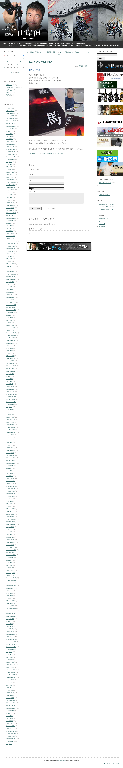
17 (20, 64)
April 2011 (9, 567)
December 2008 (11, 639)
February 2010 (10, 603)
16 (17, 64)
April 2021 (9, 261)
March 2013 (10, 509)
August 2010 (10, 588)
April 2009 (9, 629)
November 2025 (11, 121)
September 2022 (11, 218)
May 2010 (9, 595)
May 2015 (9, 442)
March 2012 (10, 539)
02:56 (43, 153)
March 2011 (10, 570)
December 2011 (11, 547)
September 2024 (11, 156)
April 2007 (9, 690)
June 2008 (9, 654)
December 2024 (11, 149)
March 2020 (10, 294)
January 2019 (10, 330)
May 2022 (9, 228)
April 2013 (9, 506)
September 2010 (11, 585)
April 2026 (9, 108)
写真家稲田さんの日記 (106, 204)
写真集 (8, 95)
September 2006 (11, 708)
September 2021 (11, 248)
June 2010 (9, 593)
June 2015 (9, 440)
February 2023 (10, 205)
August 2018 (10, 343)
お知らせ (9, 90)
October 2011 (10, 552)
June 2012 (9, 532)
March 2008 (10, 662)
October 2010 (10, 583)
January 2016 (10, 422)
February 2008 (10, 664)
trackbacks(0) (59, 153)
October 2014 (10, 460)
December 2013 (11, 486)
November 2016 (11, 396)
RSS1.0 (101, 221)
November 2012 (11, 519)
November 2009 (11, 611)
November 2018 (11, 335)
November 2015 (11, 427)
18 (23, 64)
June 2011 (9, 562)
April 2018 (9, 353)
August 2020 (10, 282)
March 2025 (10, 141)
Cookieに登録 (50, 211)
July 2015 (9, 437)
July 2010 (9, 590)
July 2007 (9, 682)
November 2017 (11, 366)
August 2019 (10, 312)
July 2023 (9, 192)
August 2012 (10, 527)
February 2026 (10, 113)
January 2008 (10, 667)
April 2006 (9, 721)
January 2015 (10, 453)
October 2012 (10, 521)
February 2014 (10, 481)
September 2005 (11, 738)
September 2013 (11, 493)
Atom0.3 (102, 224)
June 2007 (9, 685)
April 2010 (9, 598)
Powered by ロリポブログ (107, 226)
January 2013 (10, 514)
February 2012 (10, 542)
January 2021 (10, 269)
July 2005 (9, 744)
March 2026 (10, 111)
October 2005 (10, 736)
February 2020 (10, 297)
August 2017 (10, 374)
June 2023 (9, 195)
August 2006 (10, 710)
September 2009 (11, 616)
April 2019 (9, 322)
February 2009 (10, 634)
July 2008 (9, 652)
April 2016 (9, 414)
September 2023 (11, 187)
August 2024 (10, 159)
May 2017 (9, 381)
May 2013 (9, 504)
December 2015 (11, 424)
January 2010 (10, 606)
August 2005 (10, 741)
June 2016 (9, 409)
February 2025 (10, 144)
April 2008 (9, 659)
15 (14, 64)
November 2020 (11, 274)
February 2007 (10, 695)
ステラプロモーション (106, 206)
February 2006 (10, 726)
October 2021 (10, 246)
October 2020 (10, 276)
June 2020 (9, 287)
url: (30, 186)
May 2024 (9, 167)
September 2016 (11, 402)
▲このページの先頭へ (111, 763)
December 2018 (11, 333)
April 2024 (9, 169)
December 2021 (11, 241)
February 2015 (10, 450)
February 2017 (10, 389)
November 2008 (11, 641)
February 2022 (10, 236)
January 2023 (10, 208)
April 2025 (9, 139)
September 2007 (11, 677)
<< (11, 72)
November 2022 (11, 213)
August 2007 (10, 680)
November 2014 (11, 458)
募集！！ (9, 92)
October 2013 (10, 491)
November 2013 (11, 488)
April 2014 (9, 476)
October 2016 (10, 399)
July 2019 (9, 315)
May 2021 (9, 259)
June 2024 (9, 164)
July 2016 (9, 407)
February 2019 (10, 327)
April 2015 (9, 445)
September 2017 (11, 371)
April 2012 (9, 537)
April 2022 (9, 231)
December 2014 (11, 455)
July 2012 (9, 529)
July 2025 (9, 131)
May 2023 (9, 197)
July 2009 (9, 621)
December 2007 (11, 669)
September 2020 (11, 279)
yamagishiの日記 (11, 87)
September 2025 (11, 126)
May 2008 (9, 657)
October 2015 (10, 430)
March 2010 (10, 601)
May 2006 (9, 718)
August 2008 (10, 649)
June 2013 (9, 501)
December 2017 (11, 363)
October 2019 (10, 307)
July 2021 (9, 253)
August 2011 (10, 557)
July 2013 (9, 498)
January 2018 (10, 361)
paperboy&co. (62, 760)
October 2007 (10, 675)
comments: (32, 192)
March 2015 (10, 447)
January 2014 (10, 483)
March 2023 (10, 202)
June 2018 (9, 348)
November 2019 (11, 305)
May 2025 (9, 136)
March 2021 (10, 264)
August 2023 (10, 190)
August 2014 (10, 465)
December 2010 (11, 578)
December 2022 (11, 210)
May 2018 (9, 350)
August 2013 (10, 496)
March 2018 (10, 356)
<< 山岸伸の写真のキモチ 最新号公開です (42, 52)
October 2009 (10, 613)
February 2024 (10, 174)
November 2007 (11, 672)
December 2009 (11, 608)
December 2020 (11, 271)
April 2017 (9, 384)
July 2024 (9, 162)
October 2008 (10, 644)
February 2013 (10, 511)
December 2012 (11, 516)
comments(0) (50, 153)
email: (31, 180)
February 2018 (10, 358)
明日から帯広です (105, 183)
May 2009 (9, 626)
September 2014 (11, 463)
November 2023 (11, 182)
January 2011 (10, 575)
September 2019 (11, 310)
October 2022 (10, 215)
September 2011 (11, 555)
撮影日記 (9, 85)
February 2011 (10, 573)
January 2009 (10, 636)
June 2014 (9, 470)
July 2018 (9, 345)
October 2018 (10, 338)
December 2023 (11, 179)
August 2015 (10, 435)
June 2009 (9, 624)
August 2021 (10, 251)
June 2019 (9, 317)
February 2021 (10, 266)
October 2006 (10, 705)
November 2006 (11, 703)
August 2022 (10, 220)
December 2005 (11, 731)
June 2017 (9, 379)
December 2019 (11, 302)
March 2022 (10, 233)
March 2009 (10, 631)
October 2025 (10, 123)
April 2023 (9, 200)
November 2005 (11, 733)
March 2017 (10, 386)
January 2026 (10, 116)
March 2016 (10, 417)
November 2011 (11, 550)
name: (31, 175)
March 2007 (10, 692)
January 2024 (10, 177)
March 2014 (10, 478)
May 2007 (9, 687)
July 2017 (9, 376)
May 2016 (9, 412)
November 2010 (11, 580)
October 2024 (10, 154)
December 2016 (11, 394)
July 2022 (9, 223)
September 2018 (11, 340)
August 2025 (10, 128)
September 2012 (11, 524)
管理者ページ (103, 218)
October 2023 (10, 185)
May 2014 (9, 473)
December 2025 (11, 118)
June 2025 (9, 134)
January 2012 (10, 545)
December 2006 (11, 700)
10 (20, 61)
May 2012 (9, 534)
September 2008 (11, 647)
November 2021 (11, 243)
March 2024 (10, 172)
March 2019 (10, 325)
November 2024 (11, 151)
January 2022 (10, 238)
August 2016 (10, 404)
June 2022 (9, 225)
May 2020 (9, 289)
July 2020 (9, 284)
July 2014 (9, 468)
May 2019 (9, 320)
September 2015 (11, 432)
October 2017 (10, 368)
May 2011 (9, 565)
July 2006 (9, 713)
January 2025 (10, 146)
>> (19, 72)
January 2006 (10, 728)
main (60, 52)
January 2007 (10, 698)
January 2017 (10, 391)
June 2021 (9, 256)
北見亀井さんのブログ (106, 209)
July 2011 (9, 560)
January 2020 (10, 299)
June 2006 (9, 716)
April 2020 (9, 292)
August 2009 (10, 619)
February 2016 (10, 419)
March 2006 (10, 723)
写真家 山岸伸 (84, 66)
